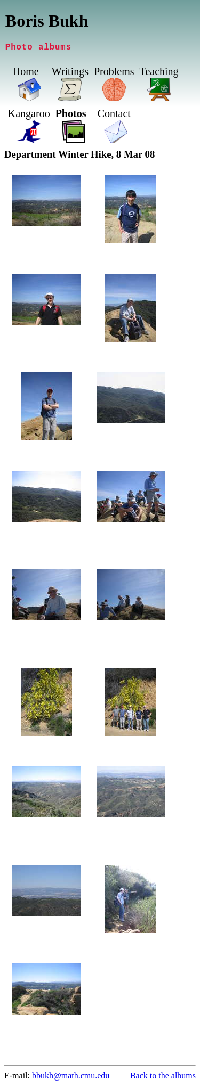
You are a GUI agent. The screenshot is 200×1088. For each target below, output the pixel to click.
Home (26, 73)
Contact (140, 115)
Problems (114, 73)
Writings (70, 73)
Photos (97, 115)
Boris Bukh (47, 20)
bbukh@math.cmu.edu (70, 1077)
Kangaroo (56, 115)
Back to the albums (163, 1077)
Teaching (159, 73)
